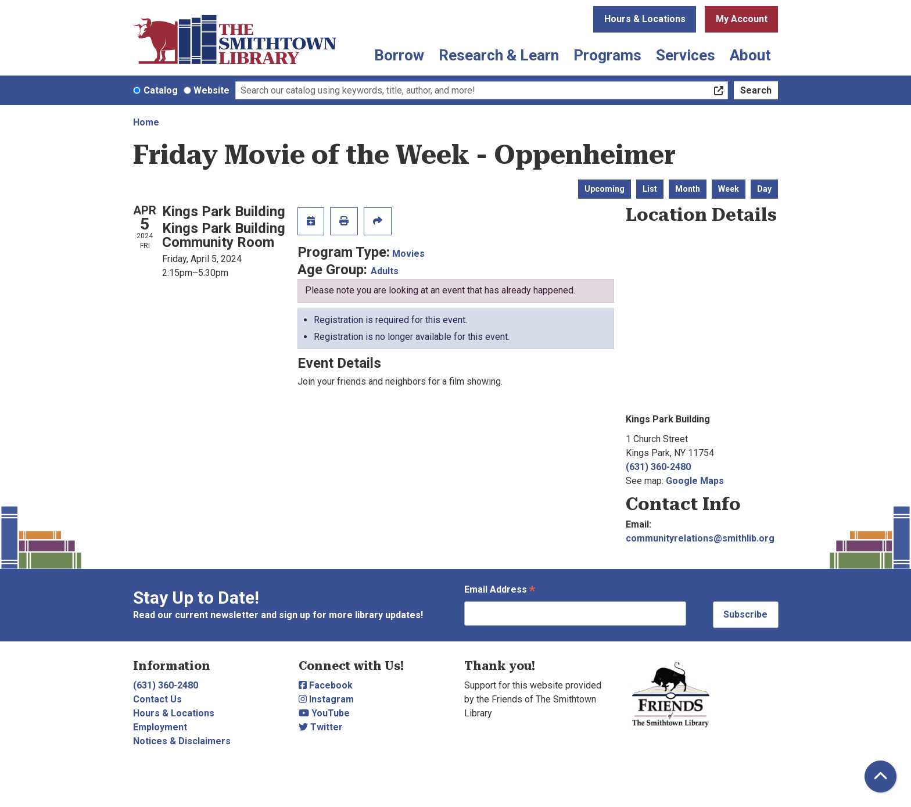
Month (687, 188)
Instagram (326, 699)
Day (764, 188)
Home (146, 122)
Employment (160, 727)
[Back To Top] (880, 776)
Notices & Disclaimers (182, 741)
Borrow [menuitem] (399, 55)
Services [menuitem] (685, 55)
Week (728, 188)
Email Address (499, 590)
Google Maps (695, 480)
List (650, 188)
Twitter (321, 727)
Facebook (326, 685)
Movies (408, 253)
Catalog (161, 90)
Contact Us (157, 699)
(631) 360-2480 (658, 466)
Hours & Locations (645, 18)
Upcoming (604, 188)
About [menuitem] (750, 55)
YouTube (324, 713)
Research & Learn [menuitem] (499, 55)
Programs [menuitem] (607, 55)
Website (211, 90)
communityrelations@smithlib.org (700, 538)
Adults (385, 271)
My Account (741, 18)
